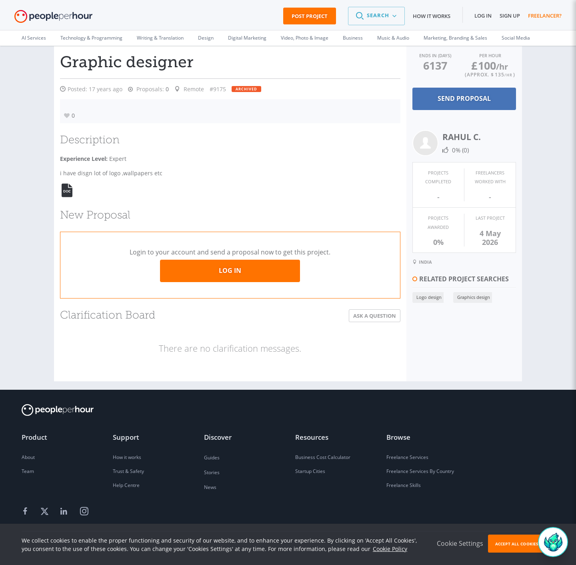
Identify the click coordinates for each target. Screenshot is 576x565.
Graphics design (448, 283)
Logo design (404, 283)
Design (206, 37)
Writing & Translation (160, 37)
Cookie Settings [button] (460, 543)
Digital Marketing (247, 37)
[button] (376, 16)
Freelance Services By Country (420, 471)
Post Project (310, 16)
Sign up (510, 15)
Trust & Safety (128, 471)
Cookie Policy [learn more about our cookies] (390, 549)
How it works (431, 16)
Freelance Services (407, 457)
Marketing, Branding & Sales (455, 37)
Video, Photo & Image (304, 37)
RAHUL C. (437, 136)
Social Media (516, 37)
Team (28, 471)
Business (353, 37)
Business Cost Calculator (322, 457)
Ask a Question (349, 315)
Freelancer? (545, 15)
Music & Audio (393, 37)
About (28, 457)
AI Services (34, 37)
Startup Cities (310, 471)
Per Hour (484, 55)
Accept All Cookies (516, 544)
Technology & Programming (91, 37)
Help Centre (126, 485)
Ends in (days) (417, 55)
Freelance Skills (403, 485)
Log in (483, 15)
